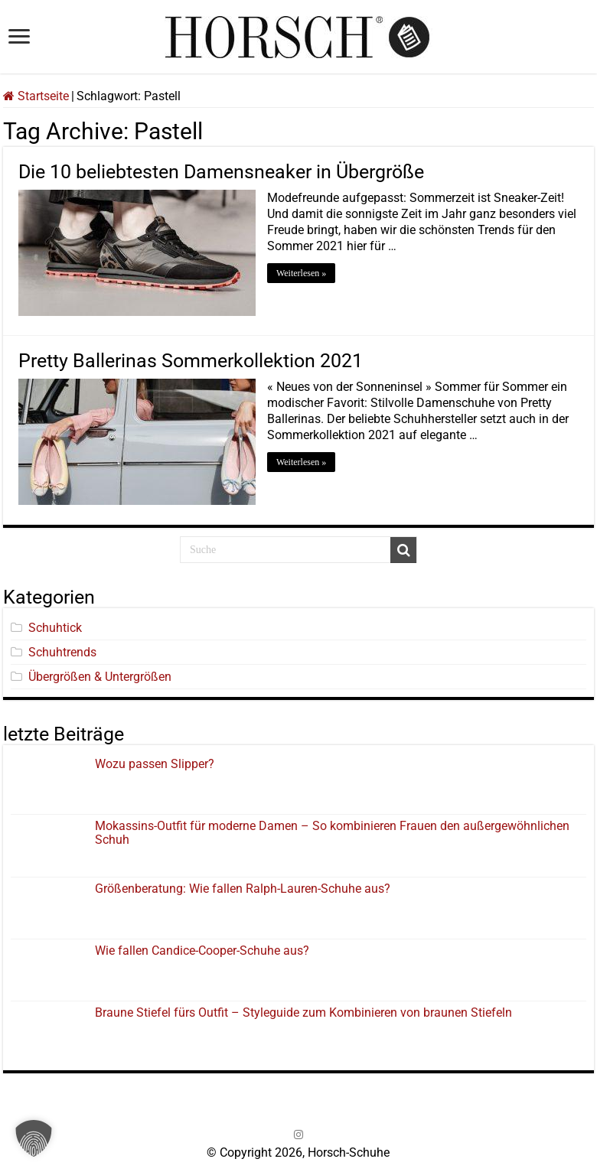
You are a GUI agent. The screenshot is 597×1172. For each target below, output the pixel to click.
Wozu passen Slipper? (154, 764)
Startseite (36, 96)
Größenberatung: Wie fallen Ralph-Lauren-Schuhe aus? (242, 888)
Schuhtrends (62, 652)
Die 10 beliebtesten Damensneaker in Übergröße (221, 172)
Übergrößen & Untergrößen (99, 676)
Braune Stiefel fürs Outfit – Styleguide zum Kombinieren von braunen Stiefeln (303, 1012)
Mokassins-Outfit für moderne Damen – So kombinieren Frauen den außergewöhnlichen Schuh (332, 833)
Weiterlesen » (301, 273)
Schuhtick (55, 627)
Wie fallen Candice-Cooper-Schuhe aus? (202, 950)
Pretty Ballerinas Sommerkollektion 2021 (190, 361)
